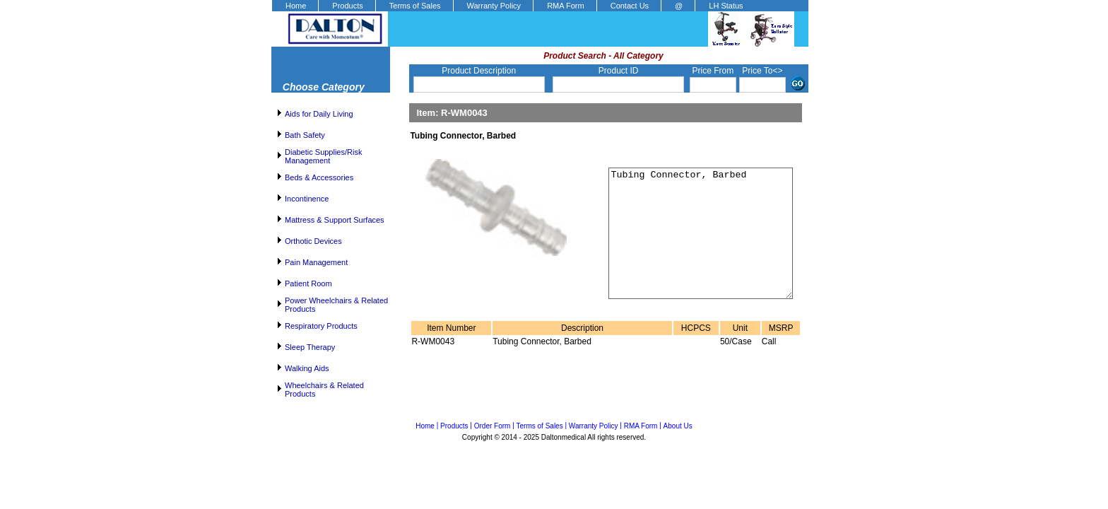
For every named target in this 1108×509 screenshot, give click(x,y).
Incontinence (307, 198)
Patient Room (308, 283)
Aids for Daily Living (319, 114)
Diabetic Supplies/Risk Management (323, 156)
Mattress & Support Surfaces (334, 220)
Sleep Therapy (310, 347)
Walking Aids (307, 368)
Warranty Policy (494, 5)
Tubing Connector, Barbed (692, 246)
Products (347, 5)
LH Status (726, 5)
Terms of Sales (415, 5)
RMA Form (565, 5)
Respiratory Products (321, 326)
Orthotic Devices (313, 241)
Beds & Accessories (319, 177)
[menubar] (513, 5)
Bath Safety (305, 135)
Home (295, 5)
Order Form (492, 426)
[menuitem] (294, 5)
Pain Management (316, 262)
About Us (678, 426)
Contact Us (630, 5)
